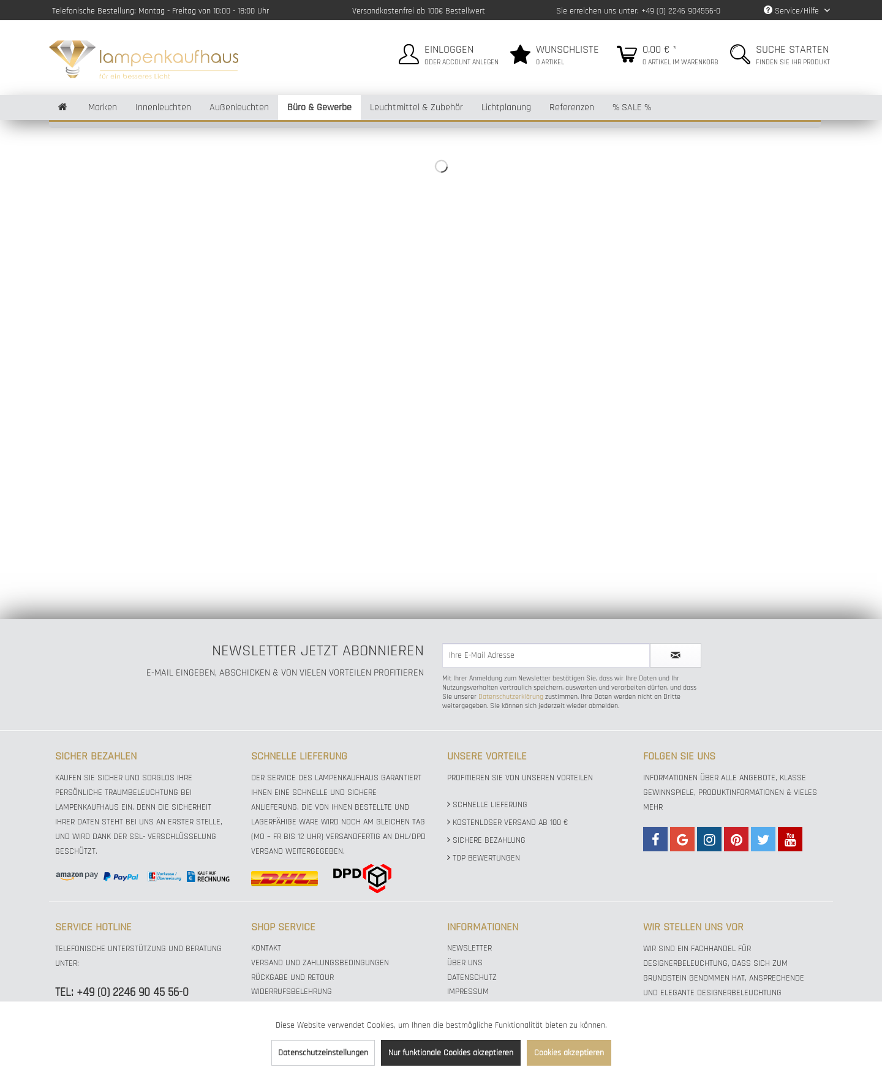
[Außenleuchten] (239, 107)
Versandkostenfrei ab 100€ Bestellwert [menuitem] (418, 11)
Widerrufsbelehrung (291, 991)
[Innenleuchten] (163, 107)
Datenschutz (472, 977)
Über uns (465, 962)
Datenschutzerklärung (510, 696)
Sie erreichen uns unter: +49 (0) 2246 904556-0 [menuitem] (638, 11)
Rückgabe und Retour (292, 977)
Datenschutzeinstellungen (323, 1052)
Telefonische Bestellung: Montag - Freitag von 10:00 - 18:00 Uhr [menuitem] (160, 11)
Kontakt (266, 948)
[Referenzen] (571, 107)
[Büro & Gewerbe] (319, 107)
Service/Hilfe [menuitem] (792, 11)
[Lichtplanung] (506, 107)
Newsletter (469, 948)
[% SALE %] (631, 107)
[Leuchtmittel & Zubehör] (416, 107)
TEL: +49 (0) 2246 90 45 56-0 (122, 992)
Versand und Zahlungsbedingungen (320, 962)
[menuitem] (447, 52)
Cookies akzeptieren (569, 1052)
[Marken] (102, 107)
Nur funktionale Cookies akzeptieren (450, 1052)
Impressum (468, 991)
